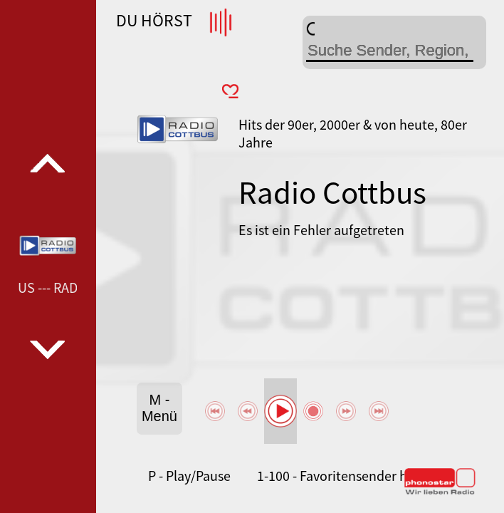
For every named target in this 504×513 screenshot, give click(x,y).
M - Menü (159, 408)
